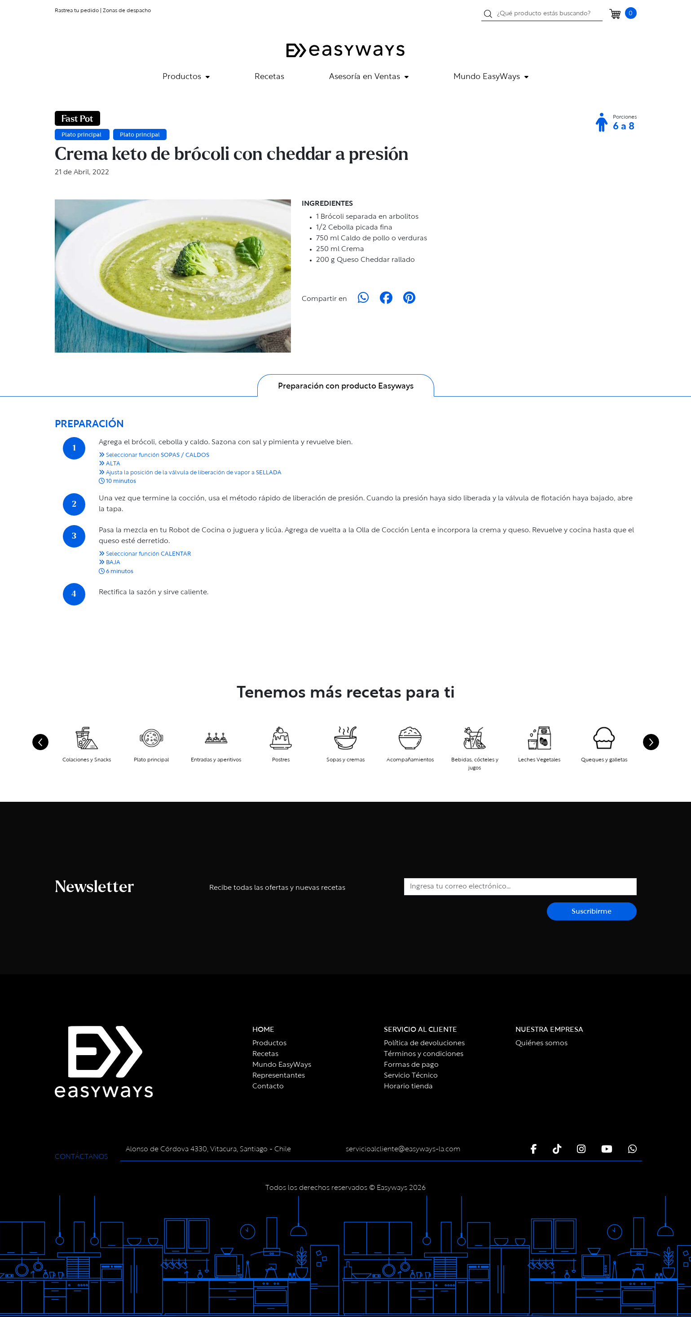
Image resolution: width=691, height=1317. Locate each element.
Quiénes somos (541, 1043)
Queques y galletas (604, 760)
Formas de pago (411, 1065)
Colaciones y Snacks (86, 760)
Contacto (268, 1086)
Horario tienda (408, 1086)
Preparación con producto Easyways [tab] (346, 386)
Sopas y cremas (345, 760)
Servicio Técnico (411, 1076)
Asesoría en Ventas (369, 77)
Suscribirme (592, 912)
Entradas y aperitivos (216, 760)
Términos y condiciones (423, 1054)
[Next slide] (651, 742)
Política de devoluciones (424, 1043)
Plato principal (82, 135)
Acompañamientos (410, 760)
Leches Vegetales (539, 760)
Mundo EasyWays (490, 77)
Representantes (278, 1076)
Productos (186, 77)
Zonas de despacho (127, 11)
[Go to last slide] (40, 742)
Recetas (269, 77)
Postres (281, 760)
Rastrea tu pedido (77, 11)
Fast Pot (77, 119)
